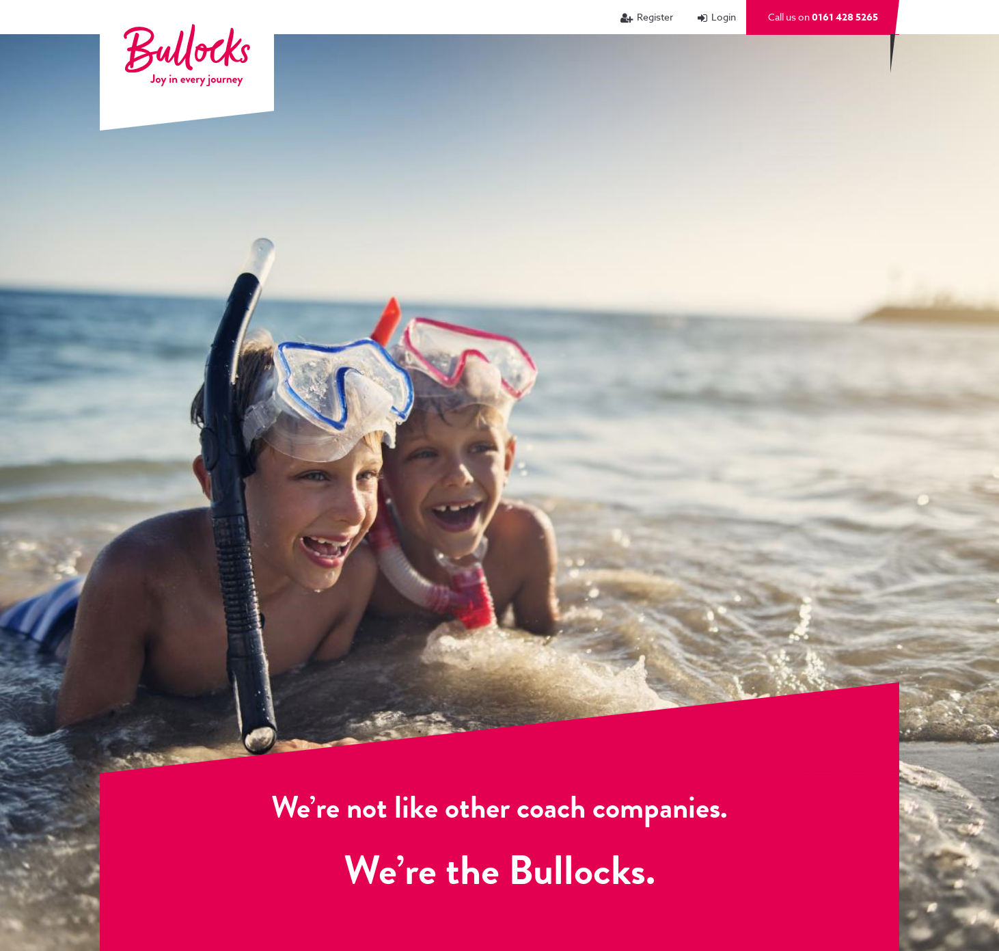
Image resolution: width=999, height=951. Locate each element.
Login (723, 16)
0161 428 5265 (845, 17)
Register (655, 16)
